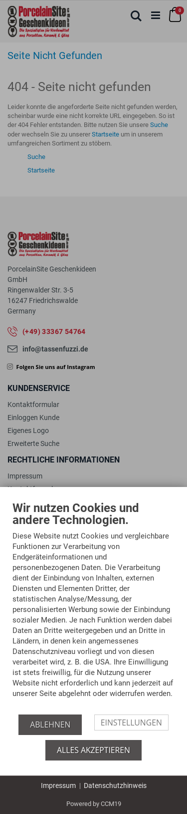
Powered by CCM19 (93, 804)
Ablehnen (50, 724)
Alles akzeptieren (93, 750)
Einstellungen (131, 722)
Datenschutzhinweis (115, 786)
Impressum (58, 786)
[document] (93, 608)
